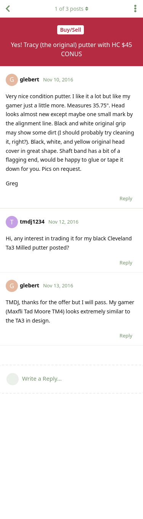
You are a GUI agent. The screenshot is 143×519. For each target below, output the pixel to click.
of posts (71, 8)
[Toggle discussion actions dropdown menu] (135, 9)
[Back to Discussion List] (7, 9)
